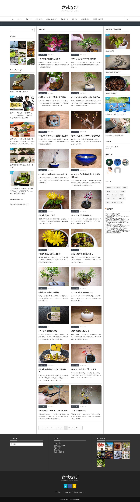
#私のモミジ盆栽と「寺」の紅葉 (83, 369)
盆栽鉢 (108, 198)
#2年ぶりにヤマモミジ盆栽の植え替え (53, 136)
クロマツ (115, 191)
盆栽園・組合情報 (98, 19)
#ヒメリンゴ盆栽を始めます (82, 215)
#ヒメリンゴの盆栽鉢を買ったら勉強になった (85, 175)
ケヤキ (122, 191)
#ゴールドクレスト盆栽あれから (113, 224)
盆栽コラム (74, 19)
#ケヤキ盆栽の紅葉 (78, 411)
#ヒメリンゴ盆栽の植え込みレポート (52, 174)
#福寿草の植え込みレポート (82, 331)
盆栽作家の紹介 (85, 19)
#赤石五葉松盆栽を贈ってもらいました (115, 218)
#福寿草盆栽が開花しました (49, 254)
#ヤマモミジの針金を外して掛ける (114, 229)
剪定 (114, 198)
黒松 (108, 195)
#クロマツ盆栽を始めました (82, 292)
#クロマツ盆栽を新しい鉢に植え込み (85, 97)
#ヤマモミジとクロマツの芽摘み (83, 59)
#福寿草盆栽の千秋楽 (46, 215)
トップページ (12, 19)
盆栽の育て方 (64, 19)
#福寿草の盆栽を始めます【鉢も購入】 (52, 370)
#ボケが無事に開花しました (49, 59)
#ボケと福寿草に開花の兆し (82, 254)
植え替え (109, 187)
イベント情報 (38, 19)
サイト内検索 (127, 19)
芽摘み (124, 187)
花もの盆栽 (115, 202)
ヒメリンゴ (121, 198)
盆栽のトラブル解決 (51, 19)
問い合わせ (58, 492)
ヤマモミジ (117, 187)
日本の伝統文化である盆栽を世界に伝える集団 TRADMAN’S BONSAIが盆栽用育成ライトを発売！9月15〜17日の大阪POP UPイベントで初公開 (117, 221)
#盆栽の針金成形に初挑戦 (48, 292)
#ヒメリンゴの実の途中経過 (112, 215)
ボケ (108, 202)
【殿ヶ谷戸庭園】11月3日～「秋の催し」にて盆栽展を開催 (117, 217)
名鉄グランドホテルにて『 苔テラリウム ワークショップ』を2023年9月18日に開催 (117, 226)
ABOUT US (68, 492)
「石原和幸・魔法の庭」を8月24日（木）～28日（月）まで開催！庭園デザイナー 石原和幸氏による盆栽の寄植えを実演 (117, 231)
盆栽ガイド (29, 19)
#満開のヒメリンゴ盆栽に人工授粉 (52, 97)
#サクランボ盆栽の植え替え (112, 214)
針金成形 (114, 195)
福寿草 (121, 195)
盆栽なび (70, 7)
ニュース (19, 19)
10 (76, 427)
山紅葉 (108, 191)
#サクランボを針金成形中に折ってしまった (116, 228)
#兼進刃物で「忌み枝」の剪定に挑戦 (52, 411)
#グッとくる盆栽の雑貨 (47, 331)
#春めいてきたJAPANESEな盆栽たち (86, 136)
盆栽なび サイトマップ (80, 492)
